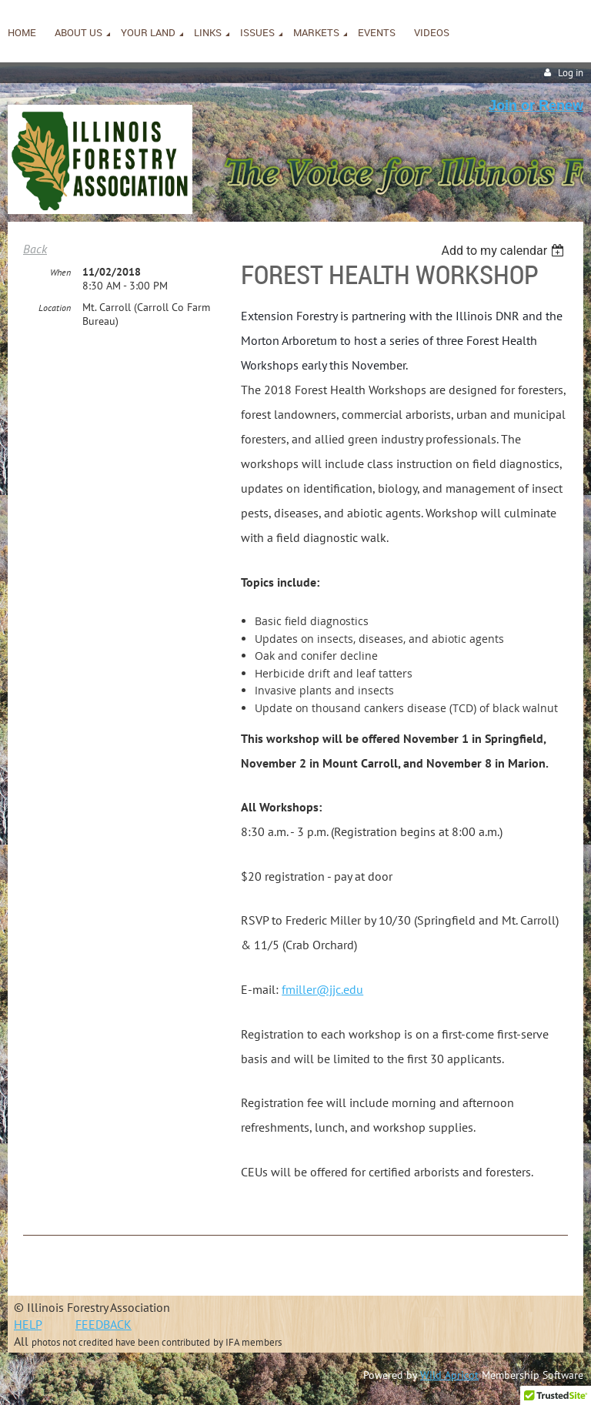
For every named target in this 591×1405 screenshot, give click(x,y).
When (60, 272)
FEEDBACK (103, 1324)
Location (54, 307)
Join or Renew (536, 105)
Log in (570, 72)
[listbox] (504, 250)
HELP (28, 1324)
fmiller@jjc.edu (322, 989)
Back (35, 248)
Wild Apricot (449, 1375)
